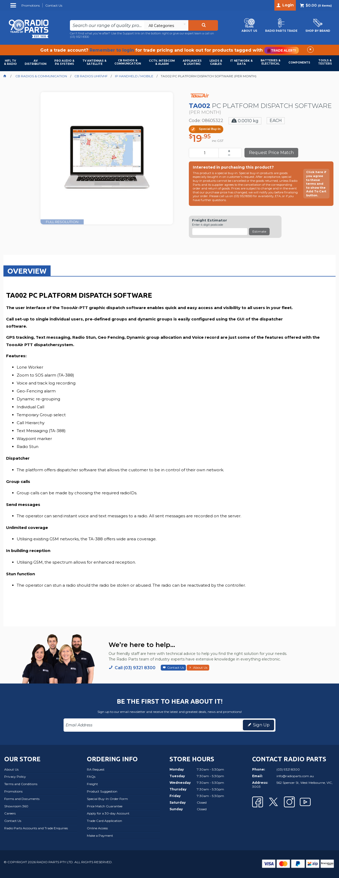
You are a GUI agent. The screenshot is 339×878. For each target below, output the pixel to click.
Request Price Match (271, 152)
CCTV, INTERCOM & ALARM (162, 62)
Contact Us (175, 667)
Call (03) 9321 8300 (135, 667)
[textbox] (107, 25)
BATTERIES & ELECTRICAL (270, 62)
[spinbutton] (205, 153)
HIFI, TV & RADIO (10, 62)
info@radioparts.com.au (295, 776)
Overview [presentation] (27, 271)
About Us (200, 667)
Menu (14, 7)
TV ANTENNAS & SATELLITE (94, 62)
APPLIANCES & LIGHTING (192, 62)
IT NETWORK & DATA (241, 62)
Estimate (259, 231)
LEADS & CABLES (215, 62)
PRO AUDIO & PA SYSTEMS (64, 62)
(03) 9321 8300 (79, 37)
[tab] (27, 270)
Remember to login (112, 50)
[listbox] (166, 25)
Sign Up (261, 724)
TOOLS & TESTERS (325, 62)
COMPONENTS (299, 62)
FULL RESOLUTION (62, 222)
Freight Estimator (209, 220)
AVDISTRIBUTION (35, 62)
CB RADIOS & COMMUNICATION (127, 62)
